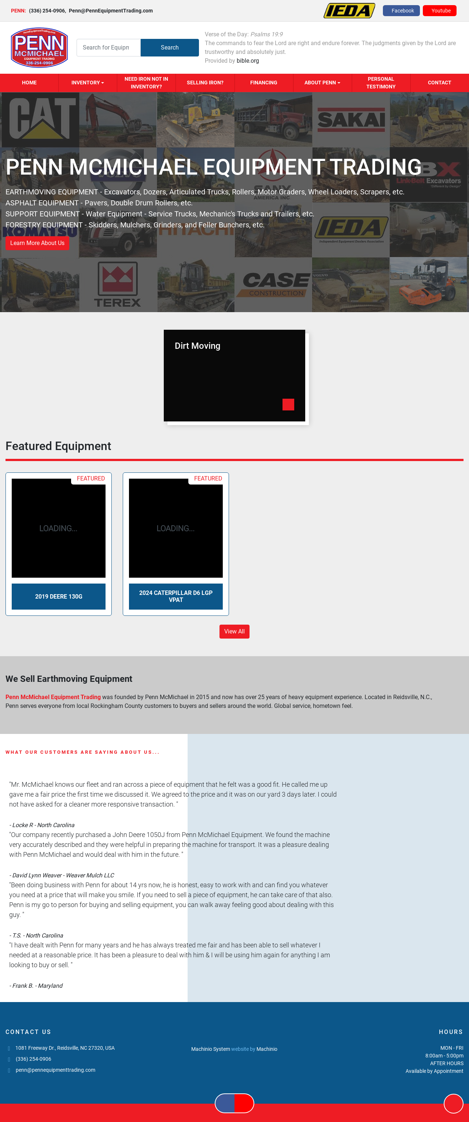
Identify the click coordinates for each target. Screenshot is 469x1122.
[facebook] (401, 10)
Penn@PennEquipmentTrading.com (109, 11)
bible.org (248, 60)
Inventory (85, 82)
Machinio (266, 1049)
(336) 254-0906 (47, 11)
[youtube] (440, 10)
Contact (439, 82)
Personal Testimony (381, 82)
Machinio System (210, 1049)
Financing (263, 82)
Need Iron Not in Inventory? (146, 82)
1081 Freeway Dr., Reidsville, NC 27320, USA (65, 1048)
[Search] (109, 47)
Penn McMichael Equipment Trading (53, 697)
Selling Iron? (205, 82)
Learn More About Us (37, 243)
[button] (88, 83)
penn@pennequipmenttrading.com (55, 1070)
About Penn (320, 82)
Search (170, 47)
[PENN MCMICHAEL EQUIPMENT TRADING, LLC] (234, 1032)
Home (29, 82)
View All (234, 631)
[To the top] (454, 1104)
